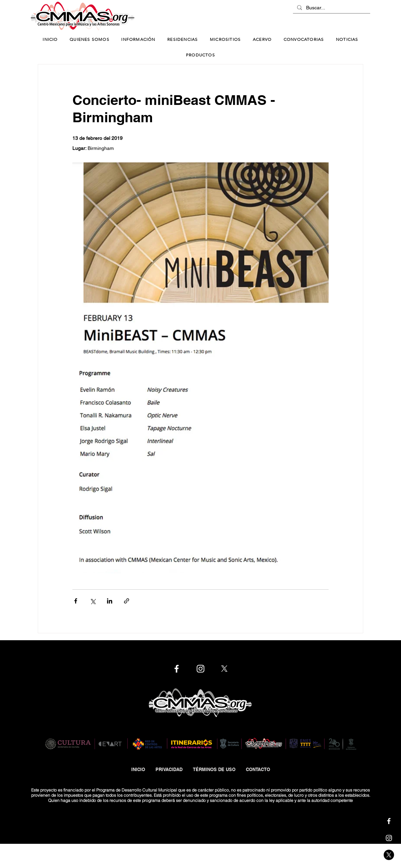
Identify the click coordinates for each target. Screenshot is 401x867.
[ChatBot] (349, 16)
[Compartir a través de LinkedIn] (109, 601)
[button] (138, 39)
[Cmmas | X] (389, 855)
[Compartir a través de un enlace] (126, 601)
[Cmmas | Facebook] (389, 821)
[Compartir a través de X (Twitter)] (92, 601)
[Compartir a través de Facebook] (75, 601)
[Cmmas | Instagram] (389, 838)
